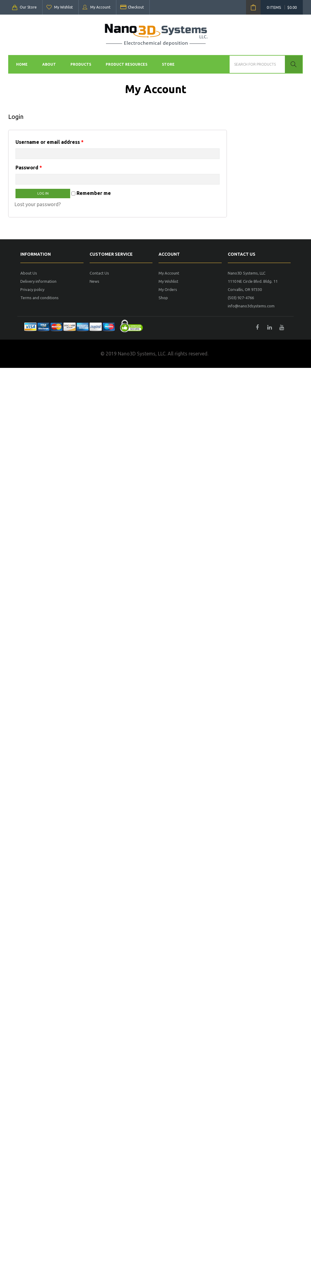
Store (168, 64)
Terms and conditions (39, 298)
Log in (43, 193)
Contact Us (99, 273)
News (94, 281)
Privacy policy (32, 289)
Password (28, 167)
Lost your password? (38, 204)
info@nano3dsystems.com (251, 306)
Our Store (28, 7)
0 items (282, 7)
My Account (100, 7)
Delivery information (38, 281)
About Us (28, 273)
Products (80, 64)
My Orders (168, 289)
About (49, 64)
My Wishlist (63, 7)
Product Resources (126, 64)
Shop (163, 298)
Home (22, 64)
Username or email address (49, 142)
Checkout (136, 7)
